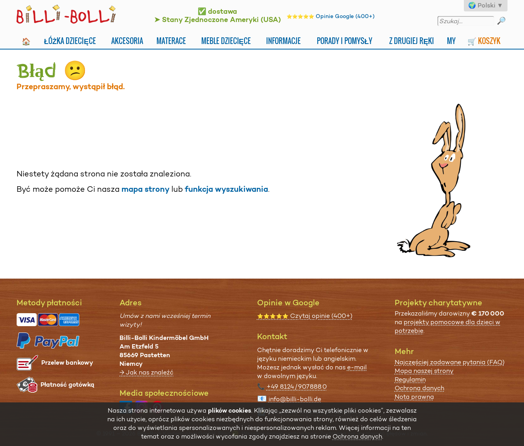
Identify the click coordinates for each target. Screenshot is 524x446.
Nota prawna (414, 396)
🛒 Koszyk (483, 40)
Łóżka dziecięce (70, 40)
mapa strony (145, 189)
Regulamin (410, 379)
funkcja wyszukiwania (226, 189)
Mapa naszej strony (424, 370)
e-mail (357, 367)
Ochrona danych (419, 388)
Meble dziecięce (226, 40)
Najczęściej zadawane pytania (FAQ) (450, 362)
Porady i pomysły (344, 40)
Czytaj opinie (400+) (305, 315)
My (451, 40)
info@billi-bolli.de (294, 399)
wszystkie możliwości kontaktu (314, 412)
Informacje (283, 40)
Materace (171, 40)
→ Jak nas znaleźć (146, 372)
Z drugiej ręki (411, 40)
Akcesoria (127, 40)
